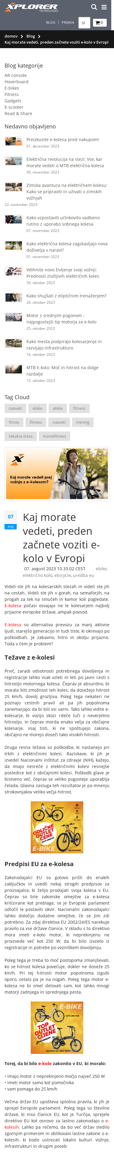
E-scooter (14, 107)
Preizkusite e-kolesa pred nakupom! (62, 139)
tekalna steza (21, 436)
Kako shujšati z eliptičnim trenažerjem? (66, 296)
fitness (79, 408)
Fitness (12, 94)
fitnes (14, 422)
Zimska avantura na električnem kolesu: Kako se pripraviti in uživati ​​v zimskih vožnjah (66, 191)
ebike (37, 408)
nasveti (15, 408)
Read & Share (18, 113)
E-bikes (12, 88)
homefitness (54, 436)
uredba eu (83, 575)
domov (11, 36)
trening (82, 422)
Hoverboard (17, 81)
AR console (16, 75)
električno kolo (37, 575)
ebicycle (62, 575)
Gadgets (13, 101)
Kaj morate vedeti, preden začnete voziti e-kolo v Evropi (61, 537)
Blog (53, 22)
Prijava (70, 22)
